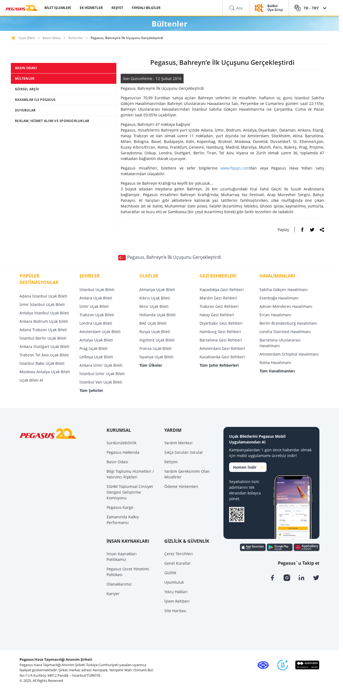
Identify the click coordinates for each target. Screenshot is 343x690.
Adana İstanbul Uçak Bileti (43, 296)
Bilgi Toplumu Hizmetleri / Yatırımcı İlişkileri (130, 474)
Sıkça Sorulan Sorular (183, 452)
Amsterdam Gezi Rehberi (222, 348)
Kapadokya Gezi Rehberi (222, 289)
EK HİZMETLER (91, 7)
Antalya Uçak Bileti (96, 340)
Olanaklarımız (119, 584)
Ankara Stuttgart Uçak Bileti (44, 346)
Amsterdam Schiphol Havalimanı (289, 354)
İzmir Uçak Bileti (94, 306)
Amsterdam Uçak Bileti (100, 331)
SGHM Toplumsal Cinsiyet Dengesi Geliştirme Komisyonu (130, 492)
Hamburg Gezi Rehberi (220, 331)
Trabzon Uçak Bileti (96, 314)
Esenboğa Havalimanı (279, 298)
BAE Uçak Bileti (152, 323)
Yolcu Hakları (176, 591)
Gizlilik (170, 572)
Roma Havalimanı (275, 362)
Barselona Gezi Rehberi (221, 340)
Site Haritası (175, 610)
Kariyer (113, 593)
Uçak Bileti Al (31, 380)
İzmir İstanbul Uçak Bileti (42, 304)
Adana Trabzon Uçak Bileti (43, 329)
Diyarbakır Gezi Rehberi (221, 323)
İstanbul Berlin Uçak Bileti (43, 338)
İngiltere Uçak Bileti (157, 340)
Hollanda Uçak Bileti (157, 314)
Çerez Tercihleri (178, 553)
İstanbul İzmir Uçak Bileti (102, 373)
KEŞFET (117, 7)
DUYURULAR (25, 110)
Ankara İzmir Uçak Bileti (101, 365)
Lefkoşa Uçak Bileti (96, 356)
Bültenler (75, 38)
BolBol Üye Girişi (275, 8)
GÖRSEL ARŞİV (27, 89)
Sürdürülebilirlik (121, 442)
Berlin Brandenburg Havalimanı (288, 323)
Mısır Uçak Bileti (154, 306)
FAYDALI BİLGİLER (146, 7)
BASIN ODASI (26, 68)
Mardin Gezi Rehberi (218, 298)
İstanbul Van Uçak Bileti (100, 382)
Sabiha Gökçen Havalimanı (283, 289)
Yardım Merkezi (178, 442)
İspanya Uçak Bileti (156, 356)
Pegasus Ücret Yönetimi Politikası (128, 571)
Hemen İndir (248, 467)
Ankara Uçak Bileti (95, 298)
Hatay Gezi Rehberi (217, 314)
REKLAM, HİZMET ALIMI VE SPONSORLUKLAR (52, 121)
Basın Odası (52, 38)
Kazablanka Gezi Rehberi (222, 356)
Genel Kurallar (177, 563)
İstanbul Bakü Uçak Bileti (42, 363)
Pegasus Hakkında (123, 452)
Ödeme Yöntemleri (181, 486)
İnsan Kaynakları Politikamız (122, 556)
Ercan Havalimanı (275, 314)
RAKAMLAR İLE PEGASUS (35, 99)
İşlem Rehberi (177, 601)
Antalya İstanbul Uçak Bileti (44, 312)
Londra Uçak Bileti (95, 323)
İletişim (171, 461)
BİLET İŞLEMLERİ (57, 7)
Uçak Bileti (26, 38)
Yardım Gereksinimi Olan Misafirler (187, 474)
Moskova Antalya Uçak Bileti (45, 371)
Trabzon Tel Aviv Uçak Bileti (44, 354)
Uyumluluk (174, 582)
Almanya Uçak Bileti (157, 289)
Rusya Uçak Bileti (154, 331)
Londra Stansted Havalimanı (285, 331)
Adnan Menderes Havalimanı (285, 306)
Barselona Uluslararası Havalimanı (280, 342)
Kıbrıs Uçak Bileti (154, 298)
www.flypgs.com (234, 168)
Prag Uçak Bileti (93, 348)
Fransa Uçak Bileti (155, 348)
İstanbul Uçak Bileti (96, 289)
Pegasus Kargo (120, 507)
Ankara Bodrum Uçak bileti (44, 321)
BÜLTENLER (24, 78)
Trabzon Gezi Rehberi (219, 306)
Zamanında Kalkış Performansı (123, 519)
